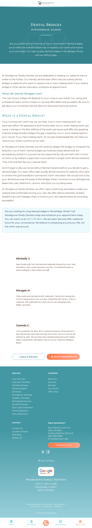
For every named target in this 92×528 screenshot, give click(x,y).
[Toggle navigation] (11, 523)
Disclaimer (58, 506)
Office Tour (53, 392)
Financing (16, 435)
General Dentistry (20, 385)
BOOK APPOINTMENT (64, 445)
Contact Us (17, 428)
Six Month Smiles (20, 404)
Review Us (17, 438)
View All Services (20, 414)
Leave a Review (28, 356)
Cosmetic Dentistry (21, 382)
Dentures (16, 392)
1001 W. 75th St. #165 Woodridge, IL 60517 (46, 485)
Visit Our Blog (46, 461)
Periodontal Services (21, 401)
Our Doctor (53, 388)
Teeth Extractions (20, 411)
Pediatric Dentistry (21, 398)
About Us (52, 379)
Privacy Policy (35, 506)
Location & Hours (20, 431)
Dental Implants (19, 388)
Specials (52, 385)
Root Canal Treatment (22, 407)
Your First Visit (18, 379)
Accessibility (47, 506)
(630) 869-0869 (55, 436)
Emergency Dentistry (22, 395)
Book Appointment (64, 356)
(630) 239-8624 (34, 219)
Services (52, 382)
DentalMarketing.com (49, 513)
